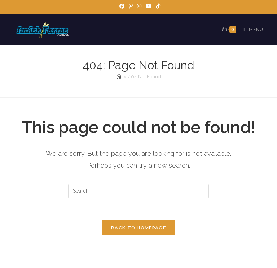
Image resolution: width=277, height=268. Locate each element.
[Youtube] (149, 6)
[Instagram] (139, 6)
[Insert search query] (138, 191)
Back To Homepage (138, 227)
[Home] (118, 76)
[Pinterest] (131, 6)
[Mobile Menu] (250, 29)
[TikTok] (157, 6)
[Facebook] (122, 6)
